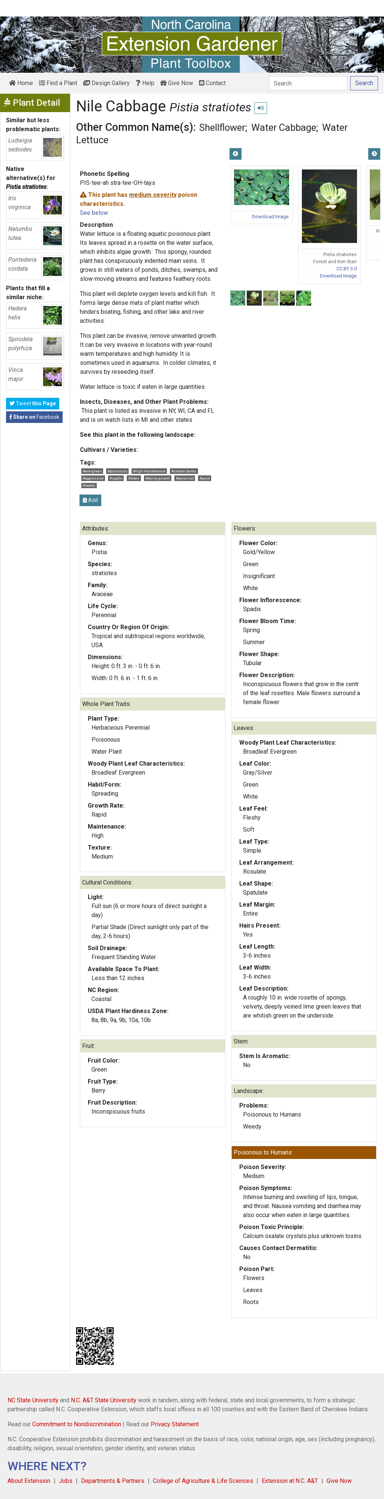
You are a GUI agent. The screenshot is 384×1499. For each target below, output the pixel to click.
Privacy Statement (175, 1424)
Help (145, 83)
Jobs (65, 1480)
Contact (212, 83)
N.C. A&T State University (103, 1400)
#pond (205, 478)
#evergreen (92, 471)
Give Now (176, 83)
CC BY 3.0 (346, 268)
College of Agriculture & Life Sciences (203, 1480)
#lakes (134, 478)
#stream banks (183, 471)
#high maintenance (149, 471)
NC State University (33, 1400)
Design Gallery (106, 83)
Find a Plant (58, 83)
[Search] (308, 83)
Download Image (270, 216)
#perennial (185, 478)
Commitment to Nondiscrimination (76, 1424)
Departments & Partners (112, 1480)
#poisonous (118, 471)
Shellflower (222, 127)
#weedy (89, 485)
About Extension (29, 1480)
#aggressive (93, 478)
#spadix (116, 478)
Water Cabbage (283, 127)
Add (90, 500)
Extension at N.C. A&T (290, 1480)
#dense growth (158, 478)
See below (94, 212)
